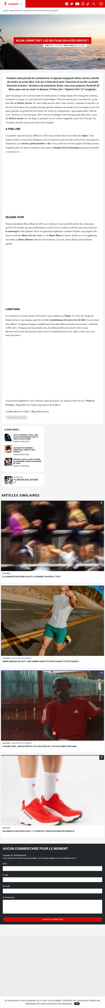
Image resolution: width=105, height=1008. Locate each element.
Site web (6, 886)
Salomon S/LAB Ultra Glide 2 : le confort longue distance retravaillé (38, 831)
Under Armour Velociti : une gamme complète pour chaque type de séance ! (40, 661)
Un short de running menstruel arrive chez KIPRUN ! (24, 450)
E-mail (6, 875)
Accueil (5, 11)
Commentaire (9, 897)
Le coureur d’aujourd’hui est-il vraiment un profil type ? (31, 576)
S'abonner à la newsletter (15, 991)
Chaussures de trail (16, 11)
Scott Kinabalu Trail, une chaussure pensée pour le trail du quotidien (25, 437)
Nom (5, 864)
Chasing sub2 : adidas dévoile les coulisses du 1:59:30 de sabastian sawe (39, 746)
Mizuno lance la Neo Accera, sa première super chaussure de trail (27, 461)
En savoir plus (65, 1003)
